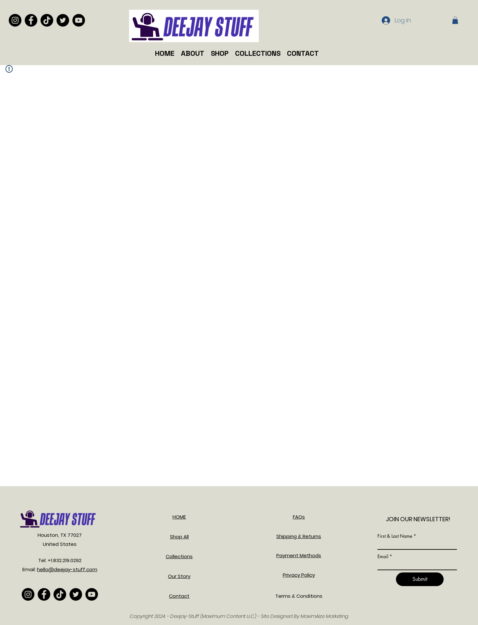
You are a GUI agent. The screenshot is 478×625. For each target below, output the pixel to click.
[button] (455, 20)
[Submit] (420, 579)
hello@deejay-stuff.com (67, 569)
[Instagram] (15, 20)
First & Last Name (394, 536)
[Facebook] (31, 20)
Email (382, 556)
